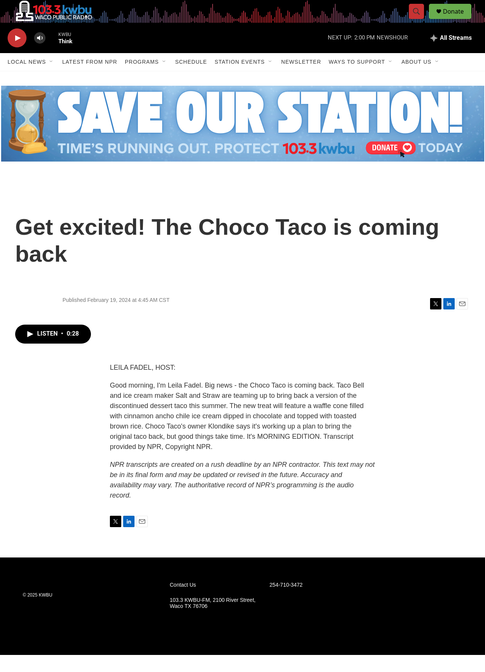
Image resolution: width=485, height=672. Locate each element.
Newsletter (301, 79)
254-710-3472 (285, 602)
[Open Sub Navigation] (51, 79)
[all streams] (451, 55)
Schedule (191, 79)
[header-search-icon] (419, 20)
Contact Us (183, 602)
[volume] (39, 55)
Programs (142, 79)
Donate (458, 20)
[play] (17, 55)
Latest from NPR (89, 79)
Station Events (239, 79)
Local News (27, 79)
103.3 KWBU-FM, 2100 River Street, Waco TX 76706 (212, 620)
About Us (416, 79)
